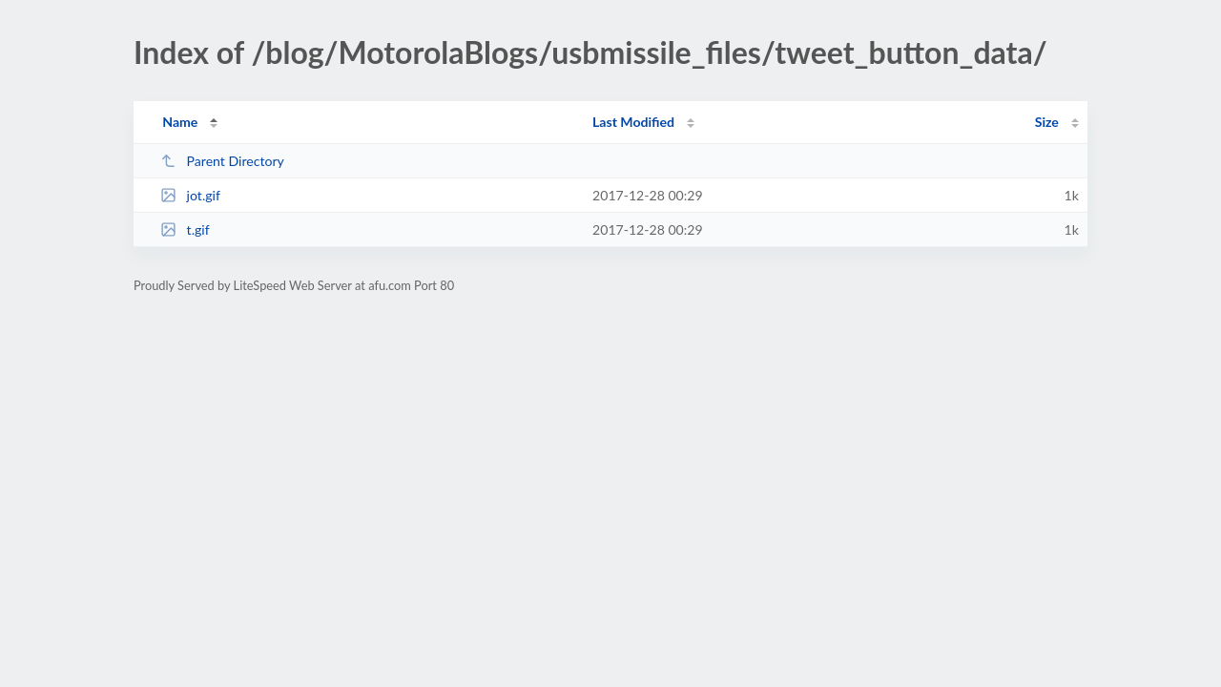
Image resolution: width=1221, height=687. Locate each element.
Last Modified (633, 122)
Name (179, 122)
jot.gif (190, 195)
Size (1047, 122)
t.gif (184, 229)
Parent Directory (222, 161)
